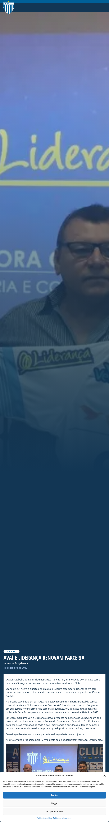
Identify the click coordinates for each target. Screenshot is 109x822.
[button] (104, 775)
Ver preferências (54, 811)
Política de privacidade (62, 818)
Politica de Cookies (44, 818)
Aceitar (54, 795)
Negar (54, 803)
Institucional (11, 651)
